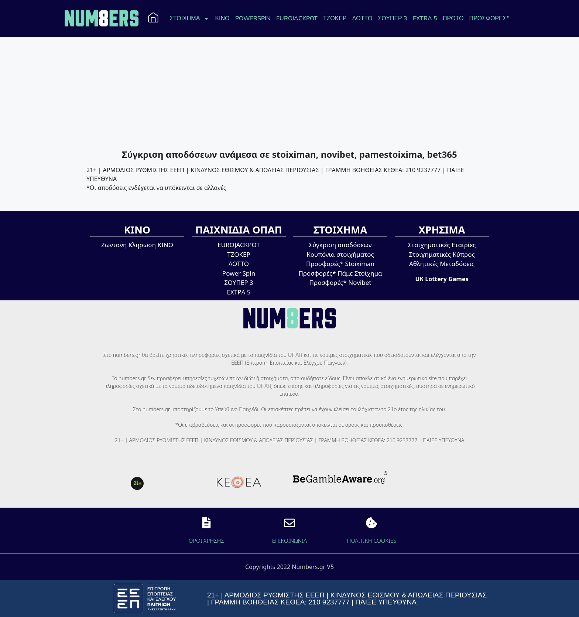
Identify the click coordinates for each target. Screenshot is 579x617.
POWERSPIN (253, 18)
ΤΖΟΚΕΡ (335, 18)
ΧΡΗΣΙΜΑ (442, 229)
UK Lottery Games (441, 279)
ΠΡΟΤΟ (453, 18)
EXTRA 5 (425, 18)
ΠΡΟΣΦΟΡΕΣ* (489, 18)
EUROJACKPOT (297, 18)
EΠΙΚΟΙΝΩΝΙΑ (289, 540)
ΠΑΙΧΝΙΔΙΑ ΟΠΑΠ (238, 229)
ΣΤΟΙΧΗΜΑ (189, 18)
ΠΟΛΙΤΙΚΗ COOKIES (372, 540)
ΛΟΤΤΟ (362, 18)
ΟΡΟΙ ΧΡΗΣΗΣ (206, 540)
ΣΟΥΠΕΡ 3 (392, 18)
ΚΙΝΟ (222, 18)
